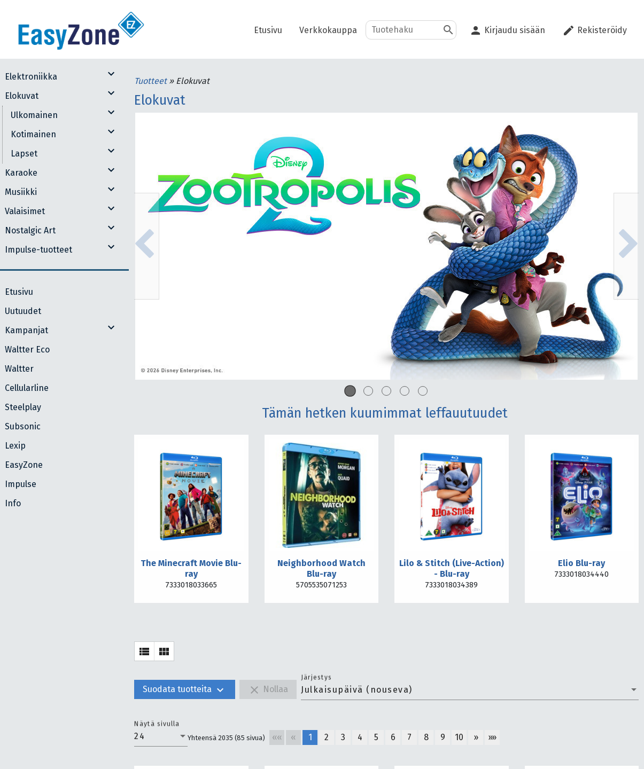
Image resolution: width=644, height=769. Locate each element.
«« (277, 737)
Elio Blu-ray (581, 563)
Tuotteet (151, 81)
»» (492, 737)
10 (459, 737)
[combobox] (470, 690)
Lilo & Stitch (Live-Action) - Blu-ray (451, 568)
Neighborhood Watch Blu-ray (321, 568)
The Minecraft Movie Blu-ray (191, 568)
